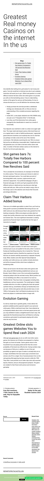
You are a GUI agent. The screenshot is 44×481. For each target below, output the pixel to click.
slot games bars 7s (14, 338)
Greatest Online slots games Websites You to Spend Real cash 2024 (23, 81)
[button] (34, 478)
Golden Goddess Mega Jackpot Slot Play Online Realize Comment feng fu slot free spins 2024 (36, 436)
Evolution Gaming (20, 76)
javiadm (7, 379)
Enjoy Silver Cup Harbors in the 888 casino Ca (36, 428)
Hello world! (22, 462)
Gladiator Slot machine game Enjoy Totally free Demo (36, 422)
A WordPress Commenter (10, 462)
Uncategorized (37, 377)
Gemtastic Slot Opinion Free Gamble (36, 451)
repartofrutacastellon (22, 4)
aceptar (22, 479)
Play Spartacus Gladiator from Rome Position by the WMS (36, 445)
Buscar (5, 416)
